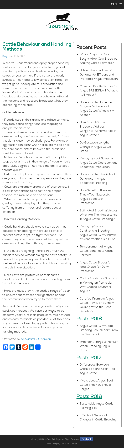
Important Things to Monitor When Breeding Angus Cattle (99, 346)
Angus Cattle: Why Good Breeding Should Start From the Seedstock (99, 330)
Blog (4, 56)
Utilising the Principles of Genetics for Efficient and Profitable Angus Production (99, 75)
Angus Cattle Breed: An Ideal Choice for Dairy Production (95, 267)
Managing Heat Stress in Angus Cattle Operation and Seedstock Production (99, 163)
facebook (86, 439)
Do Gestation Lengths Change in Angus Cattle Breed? (95, 147)
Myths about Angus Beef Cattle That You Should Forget (96, 385)
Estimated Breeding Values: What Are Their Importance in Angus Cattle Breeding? (98, 215)
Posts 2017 (89, 358)
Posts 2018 (89, 319)
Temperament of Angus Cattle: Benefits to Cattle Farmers (97, 251)
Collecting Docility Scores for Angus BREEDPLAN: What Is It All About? (99, 91)
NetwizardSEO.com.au (36, 339)
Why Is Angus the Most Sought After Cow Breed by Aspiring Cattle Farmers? (98, 59)
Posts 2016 (89, 397)
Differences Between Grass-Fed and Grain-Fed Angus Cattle (97, 369)
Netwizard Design (69, 443)
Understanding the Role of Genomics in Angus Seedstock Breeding (97, 179)
